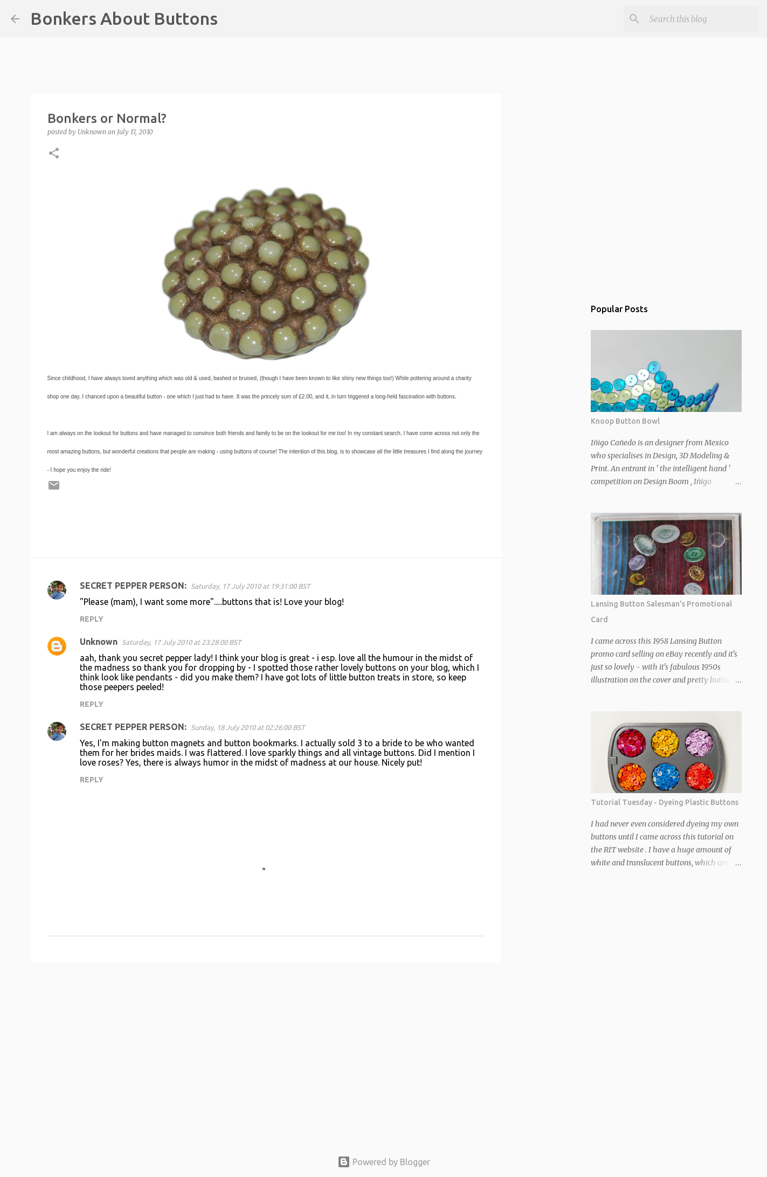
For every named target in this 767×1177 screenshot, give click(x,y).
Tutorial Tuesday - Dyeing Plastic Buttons (664, 802)
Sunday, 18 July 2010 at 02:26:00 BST (248, 727)
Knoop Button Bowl (625, 421)
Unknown (99, 641)
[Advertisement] (266, 1054)
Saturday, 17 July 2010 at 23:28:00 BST (181, 642)
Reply (91, 619)
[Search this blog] (701, 19)
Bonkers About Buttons (124, 18)
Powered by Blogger (383, 1162)
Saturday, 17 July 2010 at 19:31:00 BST (250, 586)
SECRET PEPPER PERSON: (133, 585)
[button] (53, 154)
